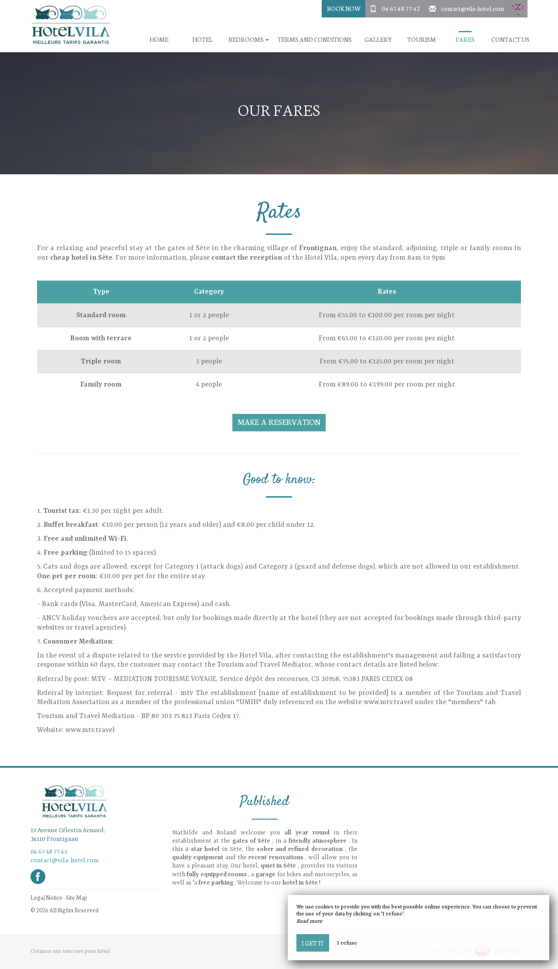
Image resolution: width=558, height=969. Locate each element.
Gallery (378, 39)
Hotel (202, 39)
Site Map (76, 897)
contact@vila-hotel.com (472, 8)
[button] (518, 8)
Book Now (344, 8)
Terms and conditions (315, 39)
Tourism (421, 39)
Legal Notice (46, 897)
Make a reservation (279, 421)
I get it (313, 943)
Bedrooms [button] (248, 39)
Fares (465, 39)
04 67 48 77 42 (401, 8)
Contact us (510, 39)
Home (159, 39)
